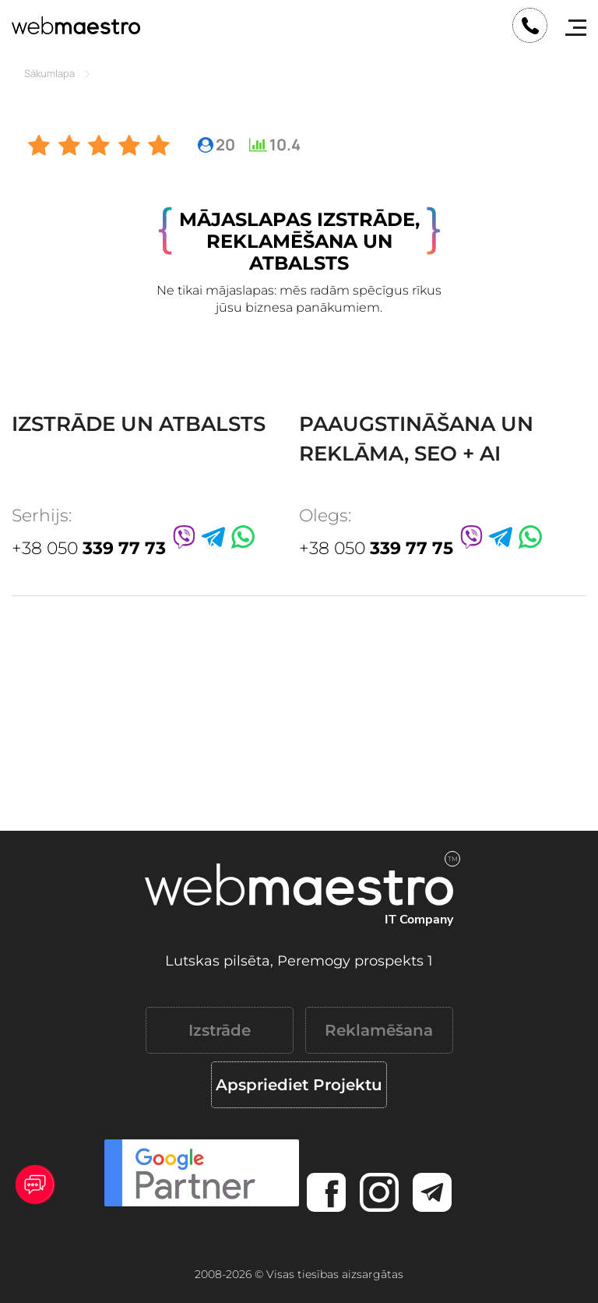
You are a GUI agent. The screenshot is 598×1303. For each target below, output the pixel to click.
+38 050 (89, 548)
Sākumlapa (49, 73)
